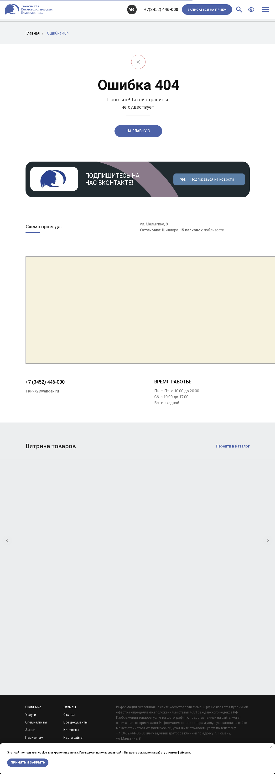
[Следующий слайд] (268, 506)
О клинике (33, 579)
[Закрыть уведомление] (271, 746)
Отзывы (69, 579)
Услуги (30, 587)
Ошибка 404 (58, 33)
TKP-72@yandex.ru (42, 391)
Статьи (69, 587)
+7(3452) (161, 9)
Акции (30, 602)
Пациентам (34, 610)
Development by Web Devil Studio (51, 654)
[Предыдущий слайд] (7, 506)
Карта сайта (73, 610)
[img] (132, 9)
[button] (207, 9)
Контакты (71, 602)
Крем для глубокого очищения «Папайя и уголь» (166, 538)
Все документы (75, 595)
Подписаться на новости (212, 179)
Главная (33, 33)
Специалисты (36, 595)
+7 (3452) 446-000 (45, 382)
